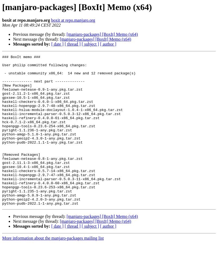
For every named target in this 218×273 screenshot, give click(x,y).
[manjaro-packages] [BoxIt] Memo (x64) (102, 34)
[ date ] (57, 44)
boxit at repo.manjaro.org (73, 20)
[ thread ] (73, 44)
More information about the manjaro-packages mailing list (53, 268)
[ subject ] (90, 44)
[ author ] (108, 44)
